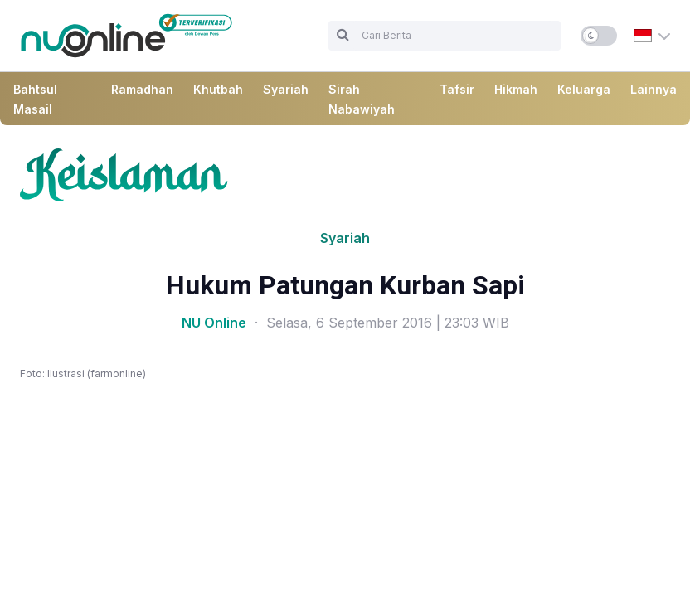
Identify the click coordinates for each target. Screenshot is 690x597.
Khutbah (218, 89)
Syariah (286, 89)
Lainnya (653, 89)
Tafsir (457, 89)
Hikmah (515, 89)
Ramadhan (142, 89)
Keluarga (583, 89)
